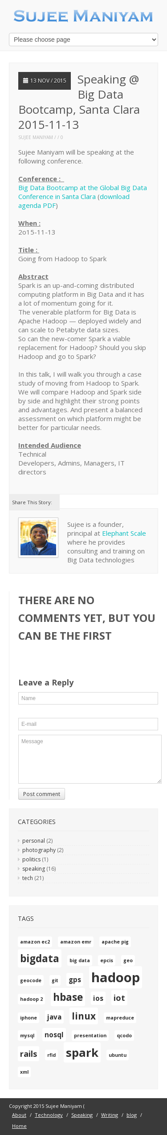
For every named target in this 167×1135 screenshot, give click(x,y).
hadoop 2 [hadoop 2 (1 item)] (31, 999)
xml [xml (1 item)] (24, 1072)
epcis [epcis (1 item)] (106, 960)
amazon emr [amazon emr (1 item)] (75, 942)
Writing (109, 1114)
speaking (33, 868)
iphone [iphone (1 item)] (28, 1018)
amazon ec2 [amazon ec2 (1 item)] (35, 942)
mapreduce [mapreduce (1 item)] (120, 1018)
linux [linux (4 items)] (84, 1016)
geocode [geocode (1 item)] (30, 980)
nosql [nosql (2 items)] (54, 1034)
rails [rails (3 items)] (28, 1053)
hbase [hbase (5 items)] (68, 997)
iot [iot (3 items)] (119, 997)
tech (27, 878)
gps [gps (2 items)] (75, 979)
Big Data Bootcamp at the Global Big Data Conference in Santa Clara (82, 192)
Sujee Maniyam (35, 137)
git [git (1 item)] (55, 980)
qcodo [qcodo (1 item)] (124, 1035)
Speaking (82, 1114)
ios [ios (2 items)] (98, 998)
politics (31, 859)
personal (33, 840)
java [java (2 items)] (54, 1016)
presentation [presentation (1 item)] (90, 1035)
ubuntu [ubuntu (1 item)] (117, 1055)
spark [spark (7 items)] (82, 1052)
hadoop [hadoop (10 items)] (115, 977)
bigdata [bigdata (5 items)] (39, 958)
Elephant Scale (124, 533)
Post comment (41, 793)
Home (19, 1126)
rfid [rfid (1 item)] (51, 1055)
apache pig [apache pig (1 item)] (115, 942)
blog (131, 1114)
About (19, 1114)
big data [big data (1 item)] (79, 960)
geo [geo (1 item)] (128, 960)
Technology (49, 1114)
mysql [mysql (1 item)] (27, 1035)
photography (39, 850)
